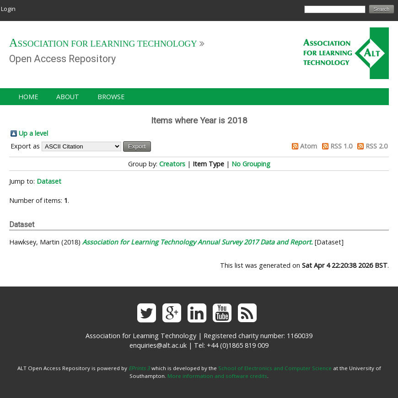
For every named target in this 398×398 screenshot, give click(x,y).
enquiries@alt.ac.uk (158, 345)
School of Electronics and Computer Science (275, 368)
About (67, 96)
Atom (308, 146)
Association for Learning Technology (103, 43)
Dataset (49, 181)
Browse (110, 96)
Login (8, 9)
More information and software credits (217, 375)
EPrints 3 (139, 368)
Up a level (33, 133)
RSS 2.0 (376, 146)
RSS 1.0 (341, 146)
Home (28, 96)
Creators (172, 163)
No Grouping (250, 163)
